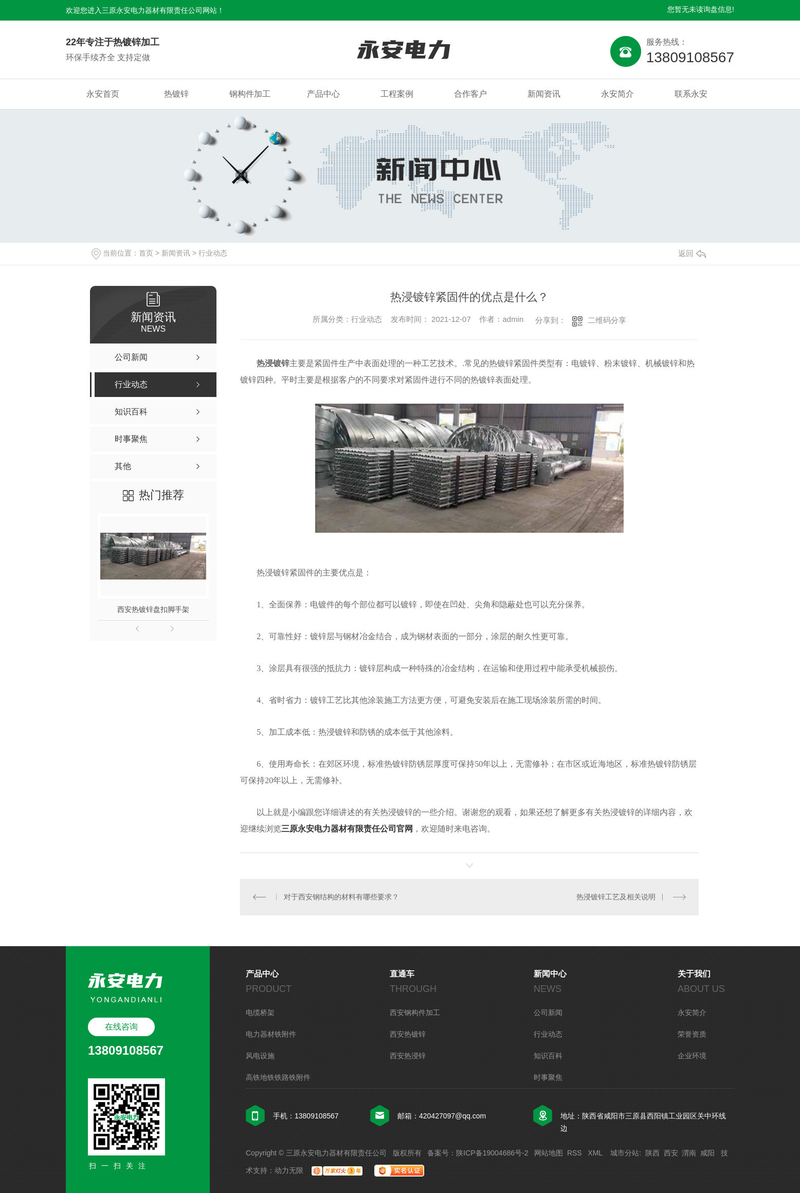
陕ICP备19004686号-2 (492, 1153)
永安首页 (102, 93)
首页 (146, 253)
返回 (692, 253)
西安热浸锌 (408, 1056)
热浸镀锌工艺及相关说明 (616, 897)
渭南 (689, 1153)
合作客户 (470, 93)
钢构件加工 (249, 93)
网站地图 (548, 1153)
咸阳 (707, 1153)
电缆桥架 (260, 1012)
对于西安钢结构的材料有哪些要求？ (341, 897)
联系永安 (691, 93)
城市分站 (624, 1153)
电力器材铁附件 (271, 1034)
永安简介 (617, 93)
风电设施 (260, 1056)
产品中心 (323, 93)
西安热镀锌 (408, 1034)
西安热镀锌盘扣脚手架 (153, 609)
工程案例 (396, 93)
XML (596, 1153)
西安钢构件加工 (415, 1012)
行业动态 (212, 253)
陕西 (652, 1153)
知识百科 (548, 1056)
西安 (671, 1153)
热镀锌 (176, 93)
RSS (575, 1153)
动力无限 (289, 1170)
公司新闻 (548, 1012)
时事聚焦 (548, 1077)
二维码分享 (607, 320)
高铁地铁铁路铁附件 (278, 1077)
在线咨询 (121, 1026)
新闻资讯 (544, 93)
